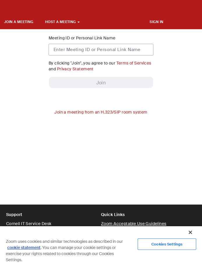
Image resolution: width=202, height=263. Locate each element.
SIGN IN (156, 22)
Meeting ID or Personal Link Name (82, 38)
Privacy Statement (75, 69)
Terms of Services (133, 63)
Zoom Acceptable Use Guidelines (133, 223)
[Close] (190, 232)
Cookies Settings (166, 244)
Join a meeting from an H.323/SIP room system (100, 112)
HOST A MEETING (62, 22)
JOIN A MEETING (18, 22)
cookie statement (23, 247)
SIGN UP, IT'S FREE (182, 22)
